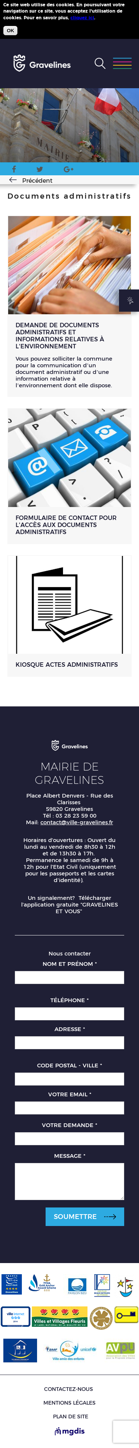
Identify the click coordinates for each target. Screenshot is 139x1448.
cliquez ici (82, 17)
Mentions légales (69, 1402)
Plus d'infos (110, 17)
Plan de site (70, 1417)
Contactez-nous (68, 1389)
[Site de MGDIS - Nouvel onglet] (70, 1432)
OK (10, 30)
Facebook (14, 170)
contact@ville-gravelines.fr (76, 822)
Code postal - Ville (69, 1065)
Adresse (69, 1029)
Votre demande (69, 1125)
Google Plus (68, 170)
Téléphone (69, 1000)
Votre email (69, 1094)
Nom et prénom (70, 963)
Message (69, 1155)
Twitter (39, 170)
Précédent (37, 180)
